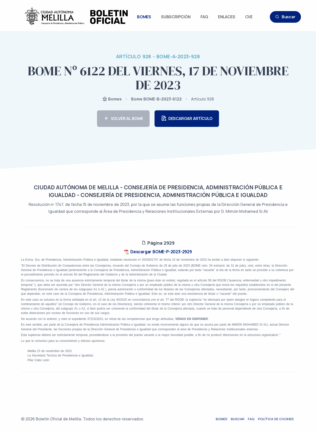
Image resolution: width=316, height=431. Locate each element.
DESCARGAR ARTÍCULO (187, 118)
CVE (249, 17)
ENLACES (226, 17)
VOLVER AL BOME (123, 118)
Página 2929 (157, 243)
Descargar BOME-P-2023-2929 (158, 252)
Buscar (285, 17)
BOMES (144, 17)
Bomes (112, 99)
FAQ (204, 17)
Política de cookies (277, 419)
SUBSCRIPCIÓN (176, 17)
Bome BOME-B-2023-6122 (156, 99)
